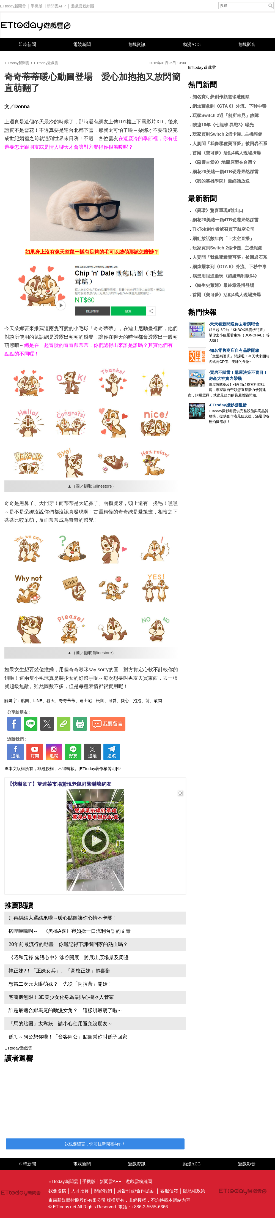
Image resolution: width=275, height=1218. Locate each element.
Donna (22, 106)
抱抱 (137, 700)
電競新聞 (82, 44)
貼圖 (25, 700)
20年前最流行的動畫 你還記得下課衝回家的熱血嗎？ (68, 944)
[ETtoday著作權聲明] (98, 768)
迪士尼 (85, 700)
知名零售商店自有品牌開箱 (234, 350)
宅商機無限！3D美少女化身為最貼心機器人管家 (61, 997)
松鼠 (100, 700)
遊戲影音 (246, 44)
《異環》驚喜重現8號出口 (218, 210)
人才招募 (80, 1191)
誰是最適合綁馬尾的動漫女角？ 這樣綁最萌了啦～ (65, 1010)
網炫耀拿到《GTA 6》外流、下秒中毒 (229, 106)
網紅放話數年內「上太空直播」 (223, 238)
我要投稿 (57, 1191)
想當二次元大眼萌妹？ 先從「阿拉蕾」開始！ (60, 984)
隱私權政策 (194, 1191)
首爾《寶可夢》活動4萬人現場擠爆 (227, 153)
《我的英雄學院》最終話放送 (221, 181)
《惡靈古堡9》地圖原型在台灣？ (225, 162)
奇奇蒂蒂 (67, 700)
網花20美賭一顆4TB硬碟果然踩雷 (225, 171)
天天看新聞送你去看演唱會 (234, 324)
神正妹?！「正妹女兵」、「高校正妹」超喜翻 (59, 971)
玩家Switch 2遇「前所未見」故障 (226, 115)
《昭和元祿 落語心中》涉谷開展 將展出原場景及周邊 (69, 957)
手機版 (36, 5)
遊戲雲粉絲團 (82, 5)
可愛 (112, 700)
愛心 (125, 700)
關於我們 (103, 1191)
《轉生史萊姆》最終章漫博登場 (223, 285)
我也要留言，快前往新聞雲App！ (95, 1143)
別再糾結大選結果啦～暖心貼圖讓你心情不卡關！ (63, 918)
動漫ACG (192, 44)
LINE (37, 700)
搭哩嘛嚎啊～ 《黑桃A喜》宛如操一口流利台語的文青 (70, 931)
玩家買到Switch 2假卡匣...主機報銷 (227, 134)
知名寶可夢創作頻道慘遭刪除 (221, 96)
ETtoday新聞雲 (13, 5)
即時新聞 (27, 44)
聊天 (50, 700)
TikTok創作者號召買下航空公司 (224, 229)
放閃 (158, 700)
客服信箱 (169, 1191)
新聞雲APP (56, 5)
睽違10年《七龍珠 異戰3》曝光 (223, 125)
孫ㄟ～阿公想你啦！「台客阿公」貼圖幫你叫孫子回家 (68, 1037)
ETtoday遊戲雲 (36, 25)
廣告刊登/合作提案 (135, 1191)
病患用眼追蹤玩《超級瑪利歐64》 (226, 276)
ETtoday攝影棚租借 (228, 405)
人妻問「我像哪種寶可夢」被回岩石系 (230, 143)
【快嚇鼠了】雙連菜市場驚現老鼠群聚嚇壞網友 (59, 784)
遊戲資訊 (136, 44)
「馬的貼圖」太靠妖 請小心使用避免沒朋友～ (60, 1023)
